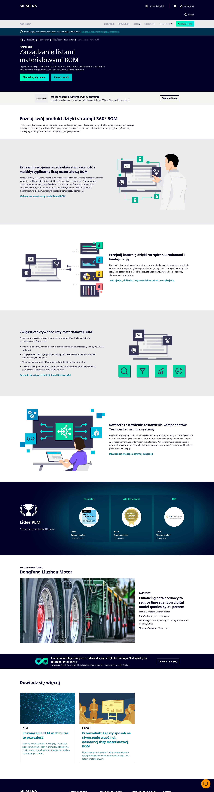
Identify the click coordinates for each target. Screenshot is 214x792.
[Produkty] (31, 39)
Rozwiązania (124, 24)
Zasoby (137, 24)
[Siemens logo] (28, 6)
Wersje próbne (185, 24)
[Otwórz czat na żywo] (206, 784)
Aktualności (150, 24)
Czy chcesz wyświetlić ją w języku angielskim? (100, 32)
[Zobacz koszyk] (175, 6)
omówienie (109, 24)
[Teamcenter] (44, 39)
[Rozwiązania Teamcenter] (63, 39)
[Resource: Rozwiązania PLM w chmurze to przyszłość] (47, 728)
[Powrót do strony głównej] (21, 40)
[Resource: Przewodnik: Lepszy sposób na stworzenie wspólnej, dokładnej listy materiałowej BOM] (107, 728)
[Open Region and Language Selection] (154, 6)
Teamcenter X (165, 24)
